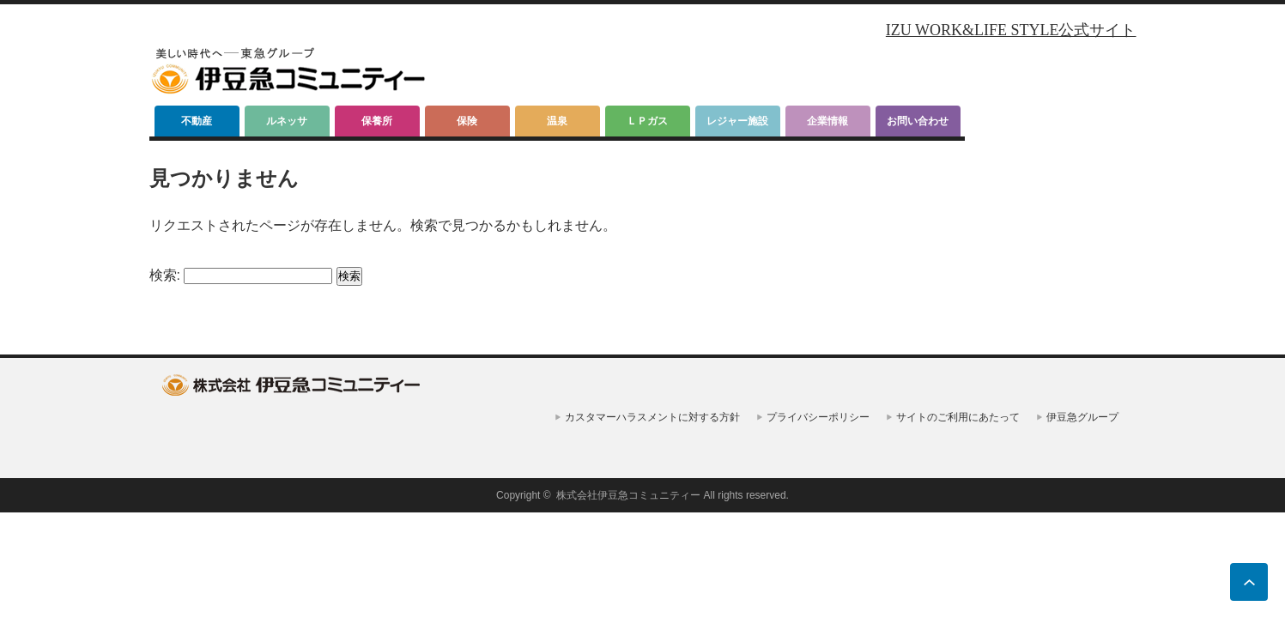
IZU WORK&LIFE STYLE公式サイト (1011, 30)
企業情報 (827, 121)
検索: (164, 275)
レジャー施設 (737, 121)
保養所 (376, 121)
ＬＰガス (647, 121)
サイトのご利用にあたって (958, 417)
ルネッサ (286, 121)
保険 (467, 121)
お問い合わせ (918, 121)
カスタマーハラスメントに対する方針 (652, 417)
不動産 (196, 121)
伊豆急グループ (1082, 417)
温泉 (557, 121)
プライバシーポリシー (818, 417)
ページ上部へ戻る (1249, 582)
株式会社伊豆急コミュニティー (628, 495)
